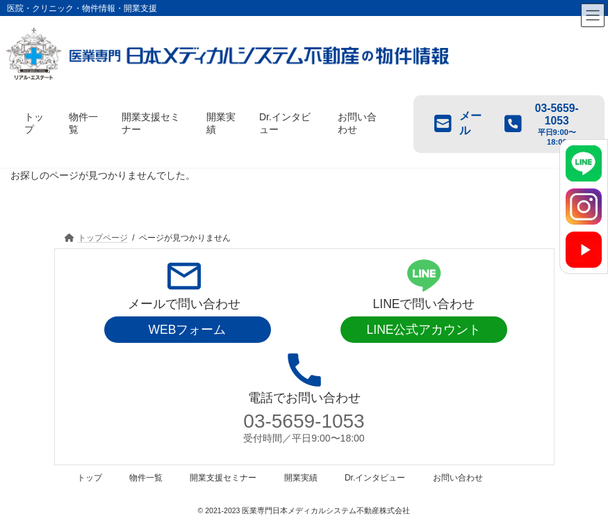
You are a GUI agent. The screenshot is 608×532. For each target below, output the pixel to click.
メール (458, 123)
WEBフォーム (188, 330)
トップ (89, 478)
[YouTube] (584, 250)
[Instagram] (584, 206)
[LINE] (584, 163)
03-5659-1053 (303, 421)
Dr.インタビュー (375, 478)
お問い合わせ (458, 478)
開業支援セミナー (223, 478)
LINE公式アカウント (424, 330)
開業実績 (301, 478)
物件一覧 (146, 478)
